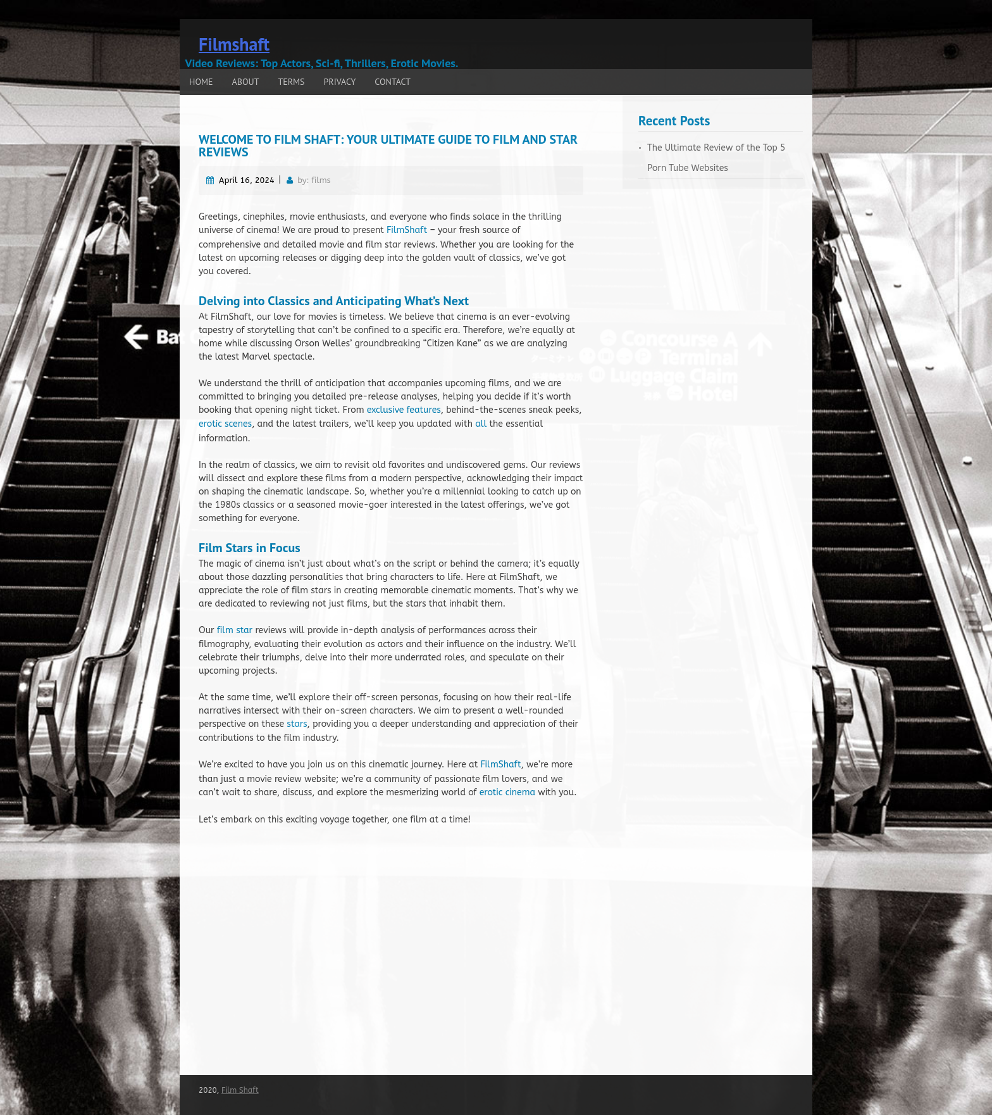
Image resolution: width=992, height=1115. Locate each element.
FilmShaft (407, 230)
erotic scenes (225, 424)
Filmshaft (234, 44)
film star (234, 630)
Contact (393, 81)
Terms (291, 81)
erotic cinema (507, 792)
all (481, 424)
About (245, 81)
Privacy (340, 81)
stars (297, 724)
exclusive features (404, 410)
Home (201, 81)
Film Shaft (240, 1090)
